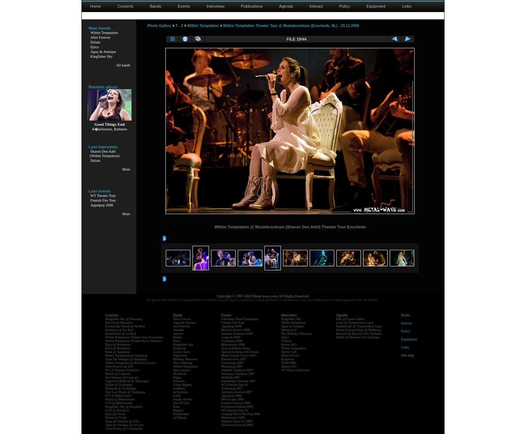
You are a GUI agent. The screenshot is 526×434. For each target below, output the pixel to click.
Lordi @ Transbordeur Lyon (354, 322)
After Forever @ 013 (119, 366)
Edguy (177, 377)
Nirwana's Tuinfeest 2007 (238, 374)
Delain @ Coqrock (117, 374)
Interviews (215, 6)
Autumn (178, 330)
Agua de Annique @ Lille (122, 421)
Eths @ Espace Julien (350, 319)
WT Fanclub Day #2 (234, 385)
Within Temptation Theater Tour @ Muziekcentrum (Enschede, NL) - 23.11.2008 (291, 26)
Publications (252, 6)
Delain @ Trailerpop (118, 385)
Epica (95, 47)
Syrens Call (289, 352)
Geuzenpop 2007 (232, 363)
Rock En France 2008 (235, 330)
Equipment (376, 6)
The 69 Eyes (181, 403)
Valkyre (286, 341)
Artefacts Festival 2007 (236, 392)
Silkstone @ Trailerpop (120, 388)
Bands (155, 6)
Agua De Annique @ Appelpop (125, 359)
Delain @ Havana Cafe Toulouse (357, 337)
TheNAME (288, 363)
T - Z (179, 26)
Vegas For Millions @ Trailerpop (127, 381)
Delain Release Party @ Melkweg (358, 330)
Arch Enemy (181, 326)
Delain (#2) (288, 344)
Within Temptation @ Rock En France (130, 363)
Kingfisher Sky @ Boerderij (123, 319)
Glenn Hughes (182, 385)
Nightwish (180, 355)
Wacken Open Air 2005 (236, 421)
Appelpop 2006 (231, 395)
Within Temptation (104, 33)
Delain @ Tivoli (115, 417)
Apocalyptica (182, 370)
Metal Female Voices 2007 (238, 355)
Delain (95, 42)
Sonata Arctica (183, 399)
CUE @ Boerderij (117, 410)
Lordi (176, 395)
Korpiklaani (181, 414)
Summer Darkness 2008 (237, 333)
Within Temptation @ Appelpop (126, 355)
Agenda (286, 6)
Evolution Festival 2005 (237, 425)
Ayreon (178, 333)
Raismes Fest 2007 (233, 359)
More (126, 169)
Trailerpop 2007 (232, 388)
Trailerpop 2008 (232, 341)
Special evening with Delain (240, 352)
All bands (123, 65)
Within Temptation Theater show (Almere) (133, 341)
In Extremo (180, 392)
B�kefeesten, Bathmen (109, 129)
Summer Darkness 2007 (237, 370)
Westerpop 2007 (232, 366)
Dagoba (178, 410)
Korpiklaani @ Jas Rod (120, 333)
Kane (176, 406)
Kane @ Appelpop (117, 352)
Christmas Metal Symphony (239, 319)
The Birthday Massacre (296, 333)
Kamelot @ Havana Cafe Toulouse (359, 333)
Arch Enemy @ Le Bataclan (123, 428)
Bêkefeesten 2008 (233, 344)
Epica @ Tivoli (115, 414)
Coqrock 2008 (230, 337)
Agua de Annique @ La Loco (124, 425)
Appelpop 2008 (102, 205)
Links (407, 6)
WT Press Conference (295, 370)
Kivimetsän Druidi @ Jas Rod (125, 326)
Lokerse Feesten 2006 (235, 403)
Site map (407, 355)
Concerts (125, 6)
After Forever (101, 37)
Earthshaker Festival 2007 (238, 381)
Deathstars (180, 374)
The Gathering (182, 363)
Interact (316, 6)
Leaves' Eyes (181, 352)
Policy (344, 6)
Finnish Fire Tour (103, 200)
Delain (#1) (288, 366)
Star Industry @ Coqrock (121, 377)
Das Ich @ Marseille (119, 322)
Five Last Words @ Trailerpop (125, 392)
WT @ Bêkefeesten (118, 395)
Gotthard (179, 388)
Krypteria (179, 348)
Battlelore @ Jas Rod (119, 330)
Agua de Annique (103, 52)
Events (184, 6)
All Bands (179, 417)
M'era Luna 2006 (232, 399)
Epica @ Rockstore (118, 344)
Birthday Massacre (185, 359)
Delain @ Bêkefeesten (120, 399)
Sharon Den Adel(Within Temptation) (105, 153)
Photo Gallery (159, 26)
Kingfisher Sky (102, 56)
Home (95, 6)
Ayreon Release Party (235, 348)
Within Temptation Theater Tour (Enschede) (134, 337)
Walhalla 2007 (230, 377)
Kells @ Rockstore (117, 348)
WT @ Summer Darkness (122, 370)
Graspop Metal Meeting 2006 (240, 414)
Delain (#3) (288, 330)
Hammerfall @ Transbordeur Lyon (359, 326)
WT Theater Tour (103, 196)
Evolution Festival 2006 (237, 406)
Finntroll (179, 381)
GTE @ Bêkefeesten (118, 403)
